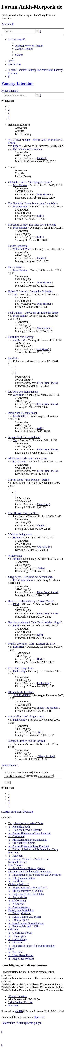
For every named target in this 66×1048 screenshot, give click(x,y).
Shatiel (40, 525)
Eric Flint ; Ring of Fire (21, 667)
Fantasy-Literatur (17, 83)
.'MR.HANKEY (22, 695)
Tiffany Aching (45, 756)
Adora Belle (43, 546)
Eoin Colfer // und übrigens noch (26, 716)
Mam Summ (20, 315)
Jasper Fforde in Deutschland (24, 437)
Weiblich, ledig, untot (20, 534)
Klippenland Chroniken (21, 692)
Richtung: (40, 775)
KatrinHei (18, 646)
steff (39, 428)
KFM (16, 604)
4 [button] (9, 115)
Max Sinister (20, 185)
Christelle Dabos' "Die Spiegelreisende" (30, 182)
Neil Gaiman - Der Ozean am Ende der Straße (33, 312)
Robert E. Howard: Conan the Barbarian (30, 291)
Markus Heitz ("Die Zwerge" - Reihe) (29, 479)
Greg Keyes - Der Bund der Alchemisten (30, 576)
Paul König (19, 671)
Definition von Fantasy (21, 336)
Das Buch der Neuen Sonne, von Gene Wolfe (33, 203)
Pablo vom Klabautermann (23, 412)
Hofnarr (17, 537)
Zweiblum (18, 394)
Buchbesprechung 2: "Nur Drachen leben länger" (35, 622)
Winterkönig (15, 555)
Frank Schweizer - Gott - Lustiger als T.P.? (31, 643)
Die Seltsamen (16, 267)
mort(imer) (19, 340)
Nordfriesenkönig (18, 245)
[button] (8, 118)
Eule (39, 215)
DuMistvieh (19, 461)
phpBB (19, 1011)
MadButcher (20, 416)
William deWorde (22, 248)
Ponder (17, 145)
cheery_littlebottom (47, 707)
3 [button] (9, 112)
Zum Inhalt (7, 24)
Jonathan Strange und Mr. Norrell (26, 740)
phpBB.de (39, 1017)
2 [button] (9, 109)
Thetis (40, 568)
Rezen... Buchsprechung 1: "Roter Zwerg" (31, 601)
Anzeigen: (18, 772)
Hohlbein (13, 358)
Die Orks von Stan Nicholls (23, 391)
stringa (17, 558)
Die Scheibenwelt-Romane (27, 149)
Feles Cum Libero (47, 382)
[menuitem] (29, 45)
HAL (39, 659)
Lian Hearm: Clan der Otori (23, 513)
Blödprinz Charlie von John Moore (27, 458)
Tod (15, 294)
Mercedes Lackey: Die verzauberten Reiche (32, 224)
